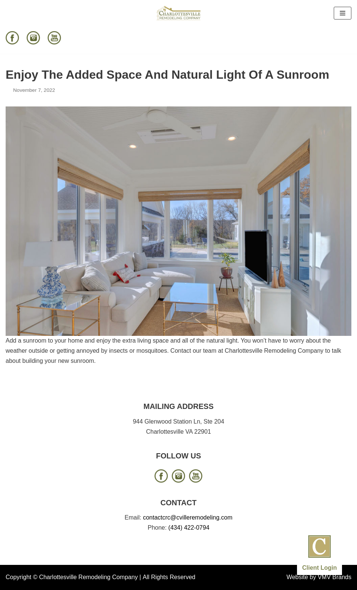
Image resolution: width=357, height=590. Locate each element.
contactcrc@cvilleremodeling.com (187, 517)
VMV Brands (334, 577)
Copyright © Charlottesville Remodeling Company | (73, 577)
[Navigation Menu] (342, 13)
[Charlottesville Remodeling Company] (178, 13)
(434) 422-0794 (188, 527)
